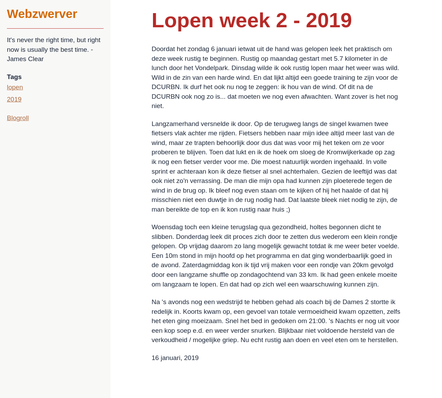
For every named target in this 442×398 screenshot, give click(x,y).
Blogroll (18, 118)
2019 (14, 99)
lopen (15, 87)
